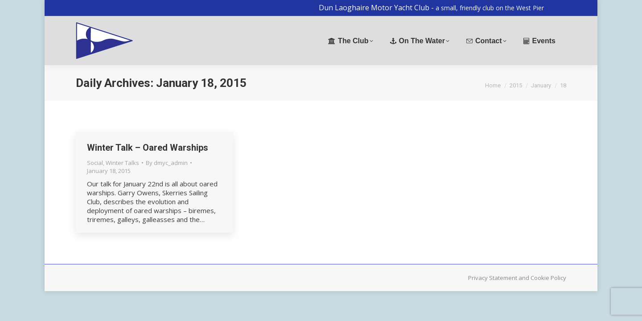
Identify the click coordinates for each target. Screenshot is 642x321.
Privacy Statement (492, 278)
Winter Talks (122, 163)
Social (95, 163)
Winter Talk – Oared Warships (147, 147)
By (167, 163)
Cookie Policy (548, 278)
